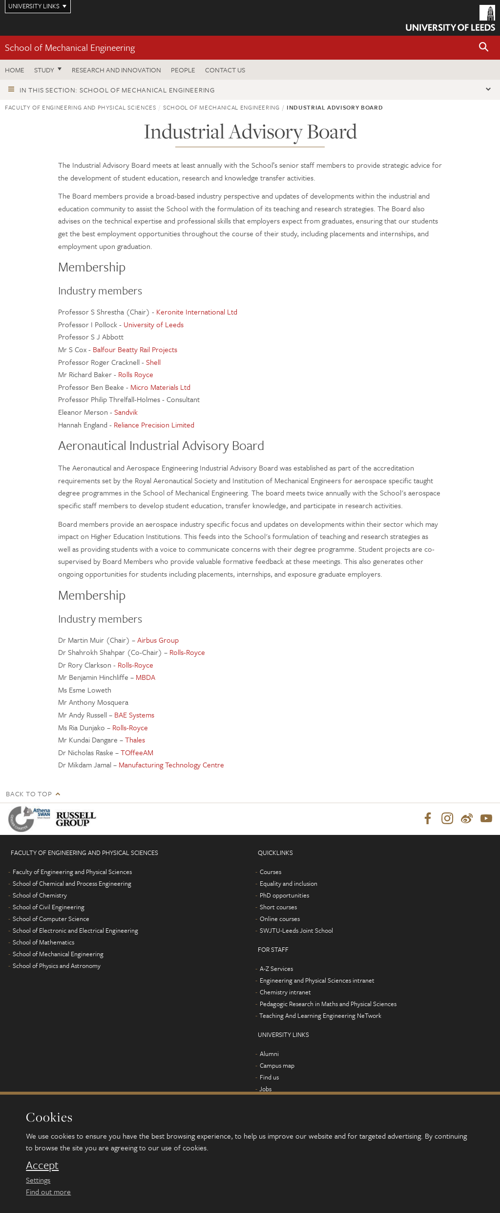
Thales (135, 739)
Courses (270, 872)
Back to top (29, 793)
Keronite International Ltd (196, 311)
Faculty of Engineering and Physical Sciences (80, 107)
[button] (484, 48)
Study (44, 70)
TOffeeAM (137, 752)
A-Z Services (276, 969)
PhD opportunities (284, 895)
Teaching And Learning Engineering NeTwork (320, 1016)
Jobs (265, 1089)
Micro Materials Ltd (160, 387)
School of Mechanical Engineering (70, 47)
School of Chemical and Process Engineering (72, 884)
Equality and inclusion (288, 884)
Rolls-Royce (187, 652)
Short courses (278, 907)
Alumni (269, 1054)
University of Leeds (154, 324)
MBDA (145, 677)
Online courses (280, 919)
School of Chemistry (40, 895)
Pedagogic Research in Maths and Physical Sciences (328, 1004)
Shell (153, 362)
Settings (38, 1179)
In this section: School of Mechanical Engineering (117, 90)
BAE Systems (134, 714)
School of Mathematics (43, 942)
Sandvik (126, 411)
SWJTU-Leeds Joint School (296, 931)
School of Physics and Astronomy (57, 966)
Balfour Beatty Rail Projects (135, 349)
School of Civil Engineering (48, 907)
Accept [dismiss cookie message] (42, 1165)
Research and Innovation (116, 70)
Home (14, 70)
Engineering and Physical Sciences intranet (317, 981)
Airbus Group (158, 639)
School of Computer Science (51, 919)
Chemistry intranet (285, 992)
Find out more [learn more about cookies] (48, 1191)
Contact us (225, 70)
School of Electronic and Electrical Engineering (75, 931)
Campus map (277, 1066)
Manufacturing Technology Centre (171, 764)
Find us (269, 1077)
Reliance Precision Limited (154, 424)
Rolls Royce (135, 374)
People (183, 70)
